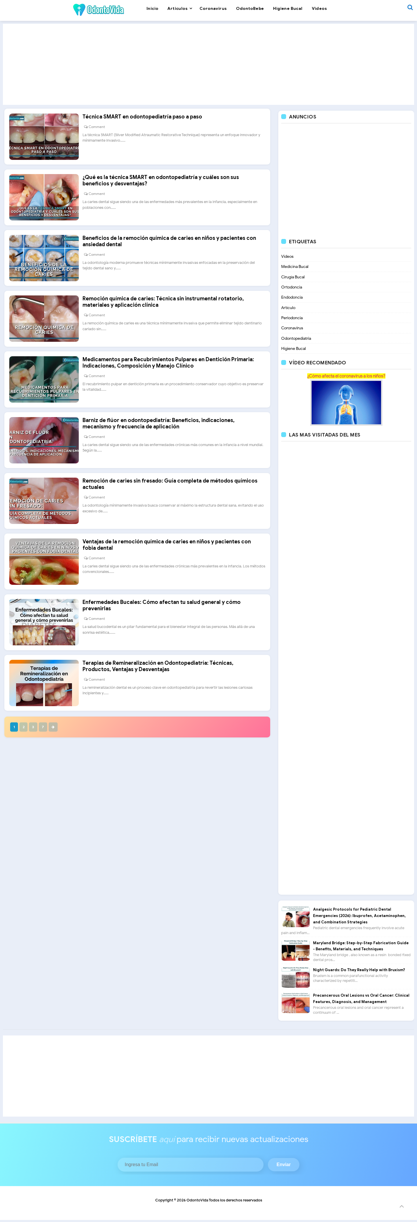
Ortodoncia (291, 287)
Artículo (288, 308)
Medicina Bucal (294, 266)
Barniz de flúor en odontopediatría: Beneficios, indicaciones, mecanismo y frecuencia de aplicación (161, 441)
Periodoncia (292, 319)
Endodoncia (292, 298)
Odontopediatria (296, 339)
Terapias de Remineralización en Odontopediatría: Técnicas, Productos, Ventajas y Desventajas (160, 696)
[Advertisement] (208, 64)
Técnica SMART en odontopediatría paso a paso (145, 119)
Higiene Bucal (293, 350)
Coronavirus (292, 329)
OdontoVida (197, 1202)
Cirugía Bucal (293, 277)
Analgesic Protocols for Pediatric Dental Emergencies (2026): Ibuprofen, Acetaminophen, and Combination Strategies (359, 918)
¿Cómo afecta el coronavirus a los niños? (346, 378)
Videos (287, 256)
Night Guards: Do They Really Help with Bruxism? (359, 971)
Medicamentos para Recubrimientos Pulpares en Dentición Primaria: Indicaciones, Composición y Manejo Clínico (171, 377)
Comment (100, 129)
